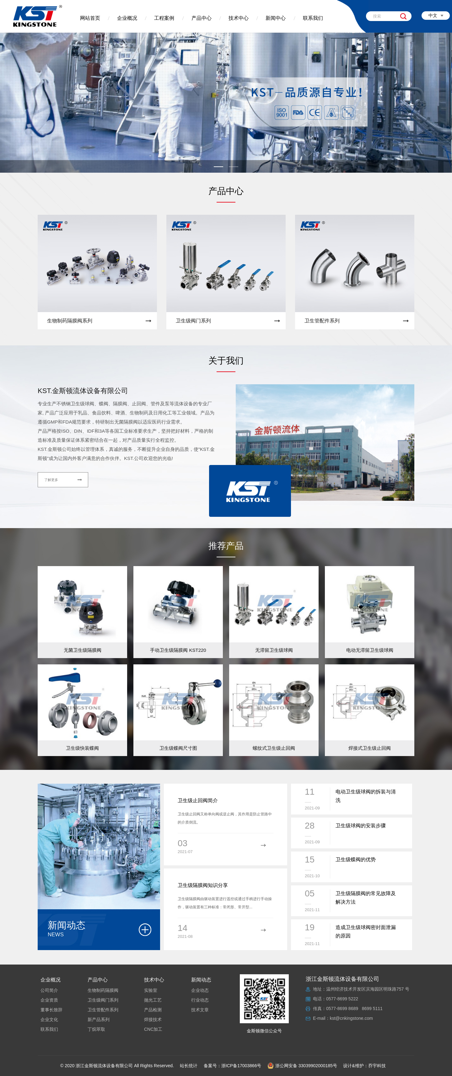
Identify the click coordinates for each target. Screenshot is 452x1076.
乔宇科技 (377, 1065)
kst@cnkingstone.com (351, 1018)
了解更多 (51, 480)
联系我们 (313, 18)
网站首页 (90, 18)
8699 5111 (372, 1008)
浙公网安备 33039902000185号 (302, 1065)
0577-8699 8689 (342, 1008)
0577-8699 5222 (342, 998)
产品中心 (201, 18)
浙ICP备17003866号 (241, 1065)
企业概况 (127, 18)
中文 (432, 15)
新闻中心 (276, 18)
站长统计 (188, 1065)
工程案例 (164, 18)
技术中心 (239, 18)
